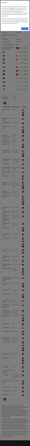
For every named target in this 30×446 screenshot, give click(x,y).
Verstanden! (24, 28)
